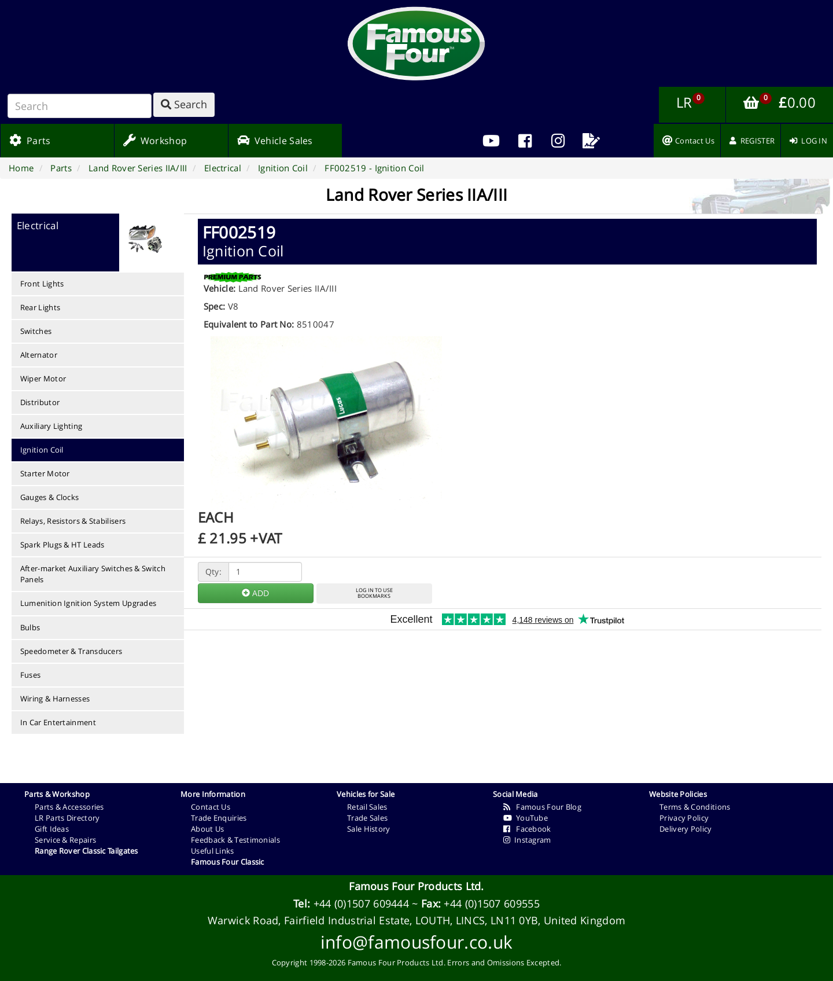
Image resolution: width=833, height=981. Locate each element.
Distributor (40, 402)
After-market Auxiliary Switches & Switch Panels (92, 574)
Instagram (527, 840)
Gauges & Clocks (49, 497)
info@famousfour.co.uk (416, 942)
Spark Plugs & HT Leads (62, 544)
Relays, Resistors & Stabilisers (73, 521)
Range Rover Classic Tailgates (86, 851)
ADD (255, 592)
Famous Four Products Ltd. (416, 886)
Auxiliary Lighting (51, 426)
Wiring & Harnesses (55, 698)
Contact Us (210, 807)
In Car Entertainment (58, 722)
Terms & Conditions (694, 807)
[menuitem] (524, 140)
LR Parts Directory (67, 818)
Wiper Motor (43, 378)
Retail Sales (367, 807)
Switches (35, 331)
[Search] (80, 106)
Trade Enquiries (219, 818)
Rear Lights (40, 307)
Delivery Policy (685, 829)
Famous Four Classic (227, 862)
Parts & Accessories (69, 807)
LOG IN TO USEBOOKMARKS (374, 593)
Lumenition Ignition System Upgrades (88, 603)
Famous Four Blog (542, 807)
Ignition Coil (42, 449)
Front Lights (42, 283)
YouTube (525, 818)
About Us (207, 829)
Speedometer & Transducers (71, 651)
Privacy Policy (684, 818)
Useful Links (212, 851)
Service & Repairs (65, 840)
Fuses (30, 675)
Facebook (527, 829)
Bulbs (30, 627)
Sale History (368, 829)
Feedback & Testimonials (235, 840)
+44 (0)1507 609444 (361, 903)
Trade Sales (367, 818)
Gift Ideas (52, 829)
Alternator (38, 355)
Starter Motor (45, 473)
